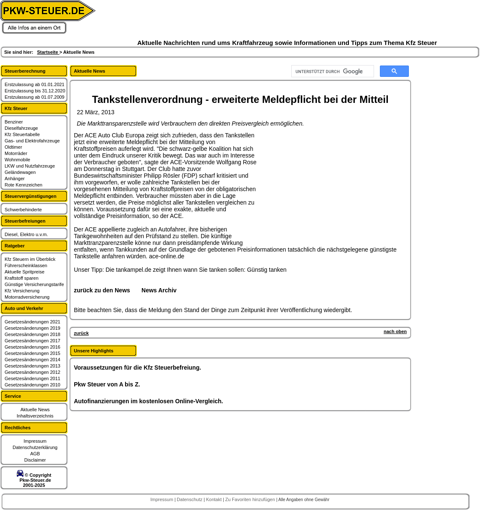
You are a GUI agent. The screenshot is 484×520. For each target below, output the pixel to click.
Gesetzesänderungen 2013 (32, 365)
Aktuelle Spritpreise (24, 271)
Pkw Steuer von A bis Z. (107, 384)
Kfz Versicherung (22, 290)
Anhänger (15, 178)
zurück (81, 333)
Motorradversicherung (27, 296)
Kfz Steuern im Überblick (30, 259)
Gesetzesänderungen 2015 (32, 353)
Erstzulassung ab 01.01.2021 (35, 84)
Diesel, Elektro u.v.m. (26, 234)
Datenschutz (190, 499)
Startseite (48, 52)
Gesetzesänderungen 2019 (32, 328)
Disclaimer (35, 459)
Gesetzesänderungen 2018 (32, 334)
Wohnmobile (17, 159)
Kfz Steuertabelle (22, 134)
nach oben (395, 331)
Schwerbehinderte (23, 209)
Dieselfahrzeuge (21, 128)
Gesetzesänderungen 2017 (32, 340)
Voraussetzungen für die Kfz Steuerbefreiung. (137, 367)
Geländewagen (20, 172)
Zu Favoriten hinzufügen (250, 499)
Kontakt (214, 499)
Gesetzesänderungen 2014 (32, 359)
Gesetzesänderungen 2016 (32, 346)
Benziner (14, 121)
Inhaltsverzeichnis (35, 415)
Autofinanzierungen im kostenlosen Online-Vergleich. (148, 401)
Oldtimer (13, 147)
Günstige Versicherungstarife (34, 284)
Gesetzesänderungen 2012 (32, 372)
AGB (35, 453)
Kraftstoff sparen (22, 278)
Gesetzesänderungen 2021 (32, 321)
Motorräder (16, 153)
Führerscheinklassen (26, 265)
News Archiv (159, 290)
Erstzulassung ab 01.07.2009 (35, 97)
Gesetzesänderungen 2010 (32, 384)
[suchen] (332, 71)
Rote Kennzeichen (23, 184)
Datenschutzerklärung (35, 447)
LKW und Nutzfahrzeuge (30, 165)
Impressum (35, 441)
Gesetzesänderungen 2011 (32, 378)
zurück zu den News (102, 290)
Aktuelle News (35, 409)
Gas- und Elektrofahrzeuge (32, 140)
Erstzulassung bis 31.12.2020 (35, 90)
